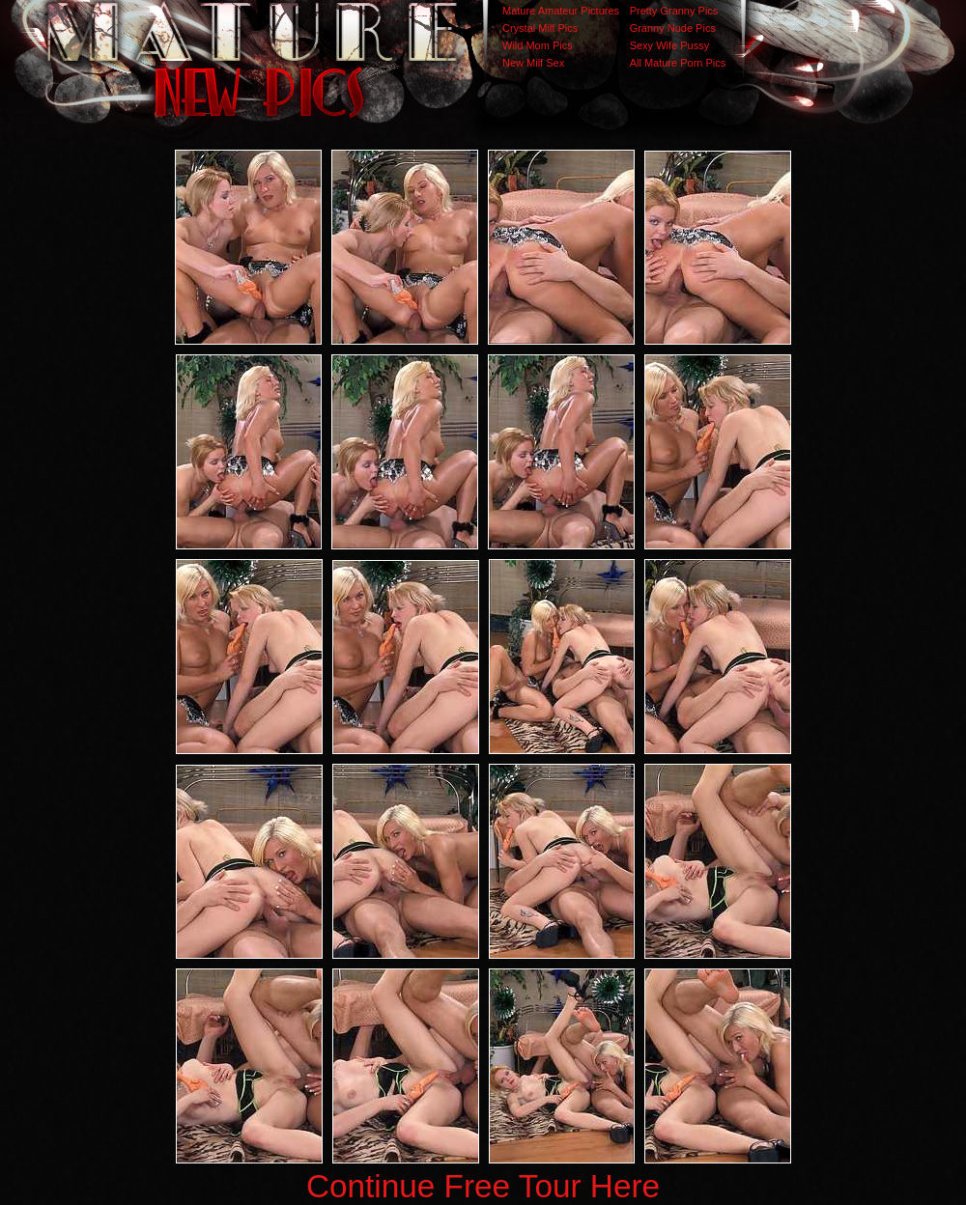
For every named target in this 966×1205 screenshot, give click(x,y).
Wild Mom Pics (537, 45)
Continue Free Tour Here (483, 1186)
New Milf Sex (533, 63)
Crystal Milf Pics (540, 28)
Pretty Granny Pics (674, 10)
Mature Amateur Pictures (560, 10)
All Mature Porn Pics (678, 63)
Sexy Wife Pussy (670, 45)
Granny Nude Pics (673, 28)
